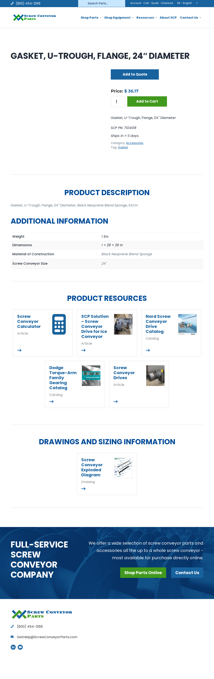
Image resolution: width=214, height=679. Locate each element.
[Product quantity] (118, 101)
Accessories (134, 143)
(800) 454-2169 (25, 3)
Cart (146, 3)
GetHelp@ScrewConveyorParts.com (47, 637)
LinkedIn (13, 647)
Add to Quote (135, 74)
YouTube (20, 647)
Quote (155, 3)
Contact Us (187, 573)
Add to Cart (147, 101)
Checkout (167, 3)
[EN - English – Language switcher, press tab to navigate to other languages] (188, 2)
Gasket (123, 147)
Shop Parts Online (142, 573)
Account (135, 3)
